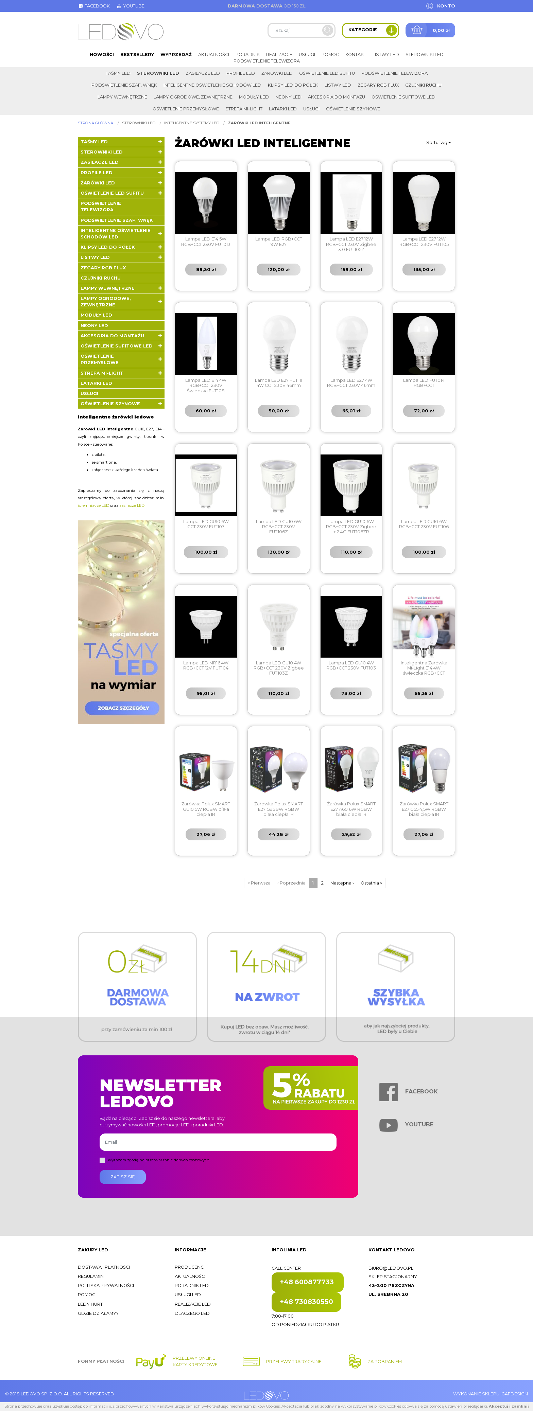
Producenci (190, 1267)
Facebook (94, 5)
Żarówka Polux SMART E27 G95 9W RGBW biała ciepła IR (278, 809)
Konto (446, 5)
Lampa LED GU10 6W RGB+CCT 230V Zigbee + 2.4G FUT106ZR (351, 527)
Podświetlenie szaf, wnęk (124, 85)
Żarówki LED (277, 73)
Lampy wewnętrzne (122, 97)
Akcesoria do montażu (336, 97)
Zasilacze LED (203, 73)
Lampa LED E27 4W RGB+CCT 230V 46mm (351, 383)
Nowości (102, 54)
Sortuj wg (438, 142)
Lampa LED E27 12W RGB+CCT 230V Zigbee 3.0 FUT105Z (351, 244)
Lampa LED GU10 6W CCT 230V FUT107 (206, 524)
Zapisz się (122, 1176)
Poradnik (248, 54)
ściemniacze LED (93, 505)
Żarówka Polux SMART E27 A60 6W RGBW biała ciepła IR (351, 809)
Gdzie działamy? (98, 1313)
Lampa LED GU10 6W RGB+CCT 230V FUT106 (424, 524)
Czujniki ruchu (423, 85)
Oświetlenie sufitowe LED (403, 97)
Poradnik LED (192, 1285)
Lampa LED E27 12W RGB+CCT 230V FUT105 (424, 241)
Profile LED (240, 73)
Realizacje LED (193, 1304)
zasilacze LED (131, 505)
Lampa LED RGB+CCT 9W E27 (278, 241)
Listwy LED (386, 54)
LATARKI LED (283, 108)
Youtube (130, 5)
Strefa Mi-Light (243, 108)
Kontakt (355, 54)
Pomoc (330, 54)
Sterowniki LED (425, 54)
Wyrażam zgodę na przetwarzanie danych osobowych (158, 1160)
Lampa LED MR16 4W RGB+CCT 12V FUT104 (205, 665)
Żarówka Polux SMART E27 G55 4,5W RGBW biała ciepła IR (424, 809)
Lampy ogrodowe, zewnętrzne (193, 97)
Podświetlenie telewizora (267, 61)
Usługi (307, 54)
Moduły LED (254, 97)
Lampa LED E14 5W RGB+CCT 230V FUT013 (205, 241)
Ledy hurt (90, 1304)
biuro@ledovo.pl (390, 1268)
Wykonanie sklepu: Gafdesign (490, 1393)
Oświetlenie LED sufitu (327, 73)
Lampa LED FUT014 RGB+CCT (424, 383)
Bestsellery (137, 54)
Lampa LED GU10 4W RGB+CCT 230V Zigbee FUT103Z (279, 668)
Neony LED (288, 97)
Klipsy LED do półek (293, 85)
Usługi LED (188, 1294)
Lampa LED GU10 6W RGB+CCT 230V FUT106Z (279, 527)
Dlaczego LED (192, 1313)
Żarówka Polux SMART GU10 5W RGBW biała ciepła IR (206, 809)
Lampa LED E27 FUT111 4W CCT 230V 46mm (278, 383)
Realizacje (279, 54)
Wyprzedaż (176, 54)
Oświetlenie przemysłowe (186, 108)
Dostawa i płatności (104, 1267)
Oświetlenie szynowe (353, 108)
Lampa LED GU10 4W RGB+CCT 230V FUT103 (351, 665)
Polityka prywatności (106, 1285)
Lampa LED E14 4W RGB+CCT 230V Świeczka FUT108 (205, 385)
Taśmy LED (118, 73)
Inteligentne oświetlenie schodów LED (212, 85)
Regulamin (91, 1276)
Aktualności (213, 54)
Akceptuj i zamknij (509, 1406)
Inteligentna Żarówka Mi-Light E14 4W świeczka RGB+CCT (424, 668)
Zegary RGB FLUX (378, 85)
